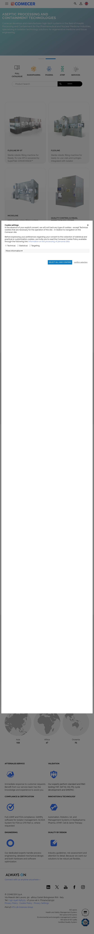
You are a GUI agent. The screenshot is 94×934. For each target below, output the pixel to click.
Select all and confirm (60, 275)
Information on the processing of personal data (48, 254)
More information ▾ (14, 264)
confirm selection (80, 275)
